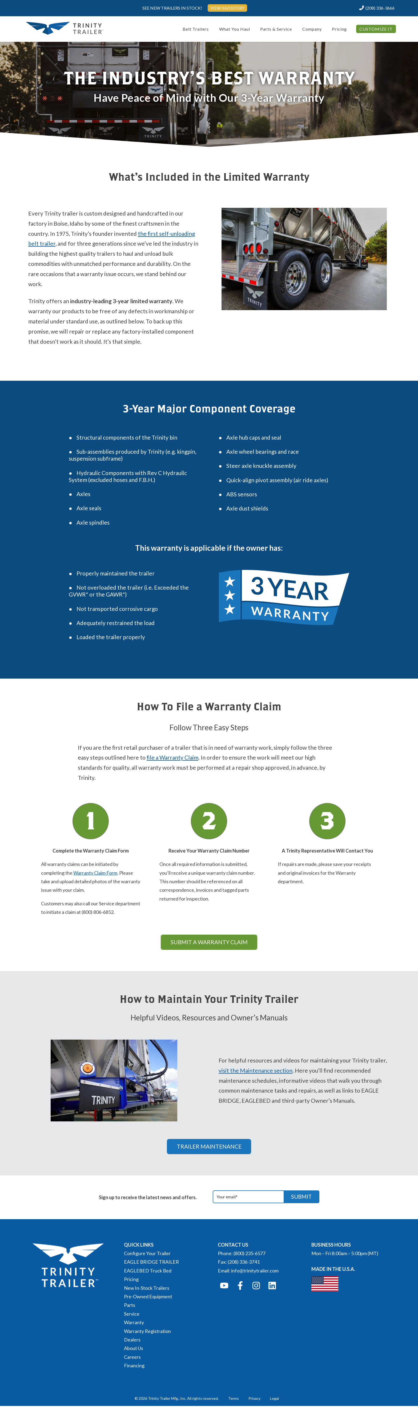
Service (131, 1314)
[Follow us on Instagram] (256, 1286)
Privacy (254, 1399)
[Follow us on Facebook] (240, 1286)
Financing (134, 1366)
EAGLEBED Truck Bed (147, 1271)
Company (312, 28)
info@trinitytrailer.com (255, 1271)
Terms (233, 1399)
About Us (133, 1349)
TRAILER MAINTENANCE (209, 1147)
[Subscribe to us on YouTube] (224, 1286)
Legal (274, 1399)
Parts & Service (276, 28)
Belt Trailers (196, 28)
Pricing (339, 28)
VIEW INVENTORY (227, 7)
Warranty (134, 1323)
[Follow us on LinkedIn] (272, 1286)
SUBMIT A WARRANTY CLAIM (209, 942)
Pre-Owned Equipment (148, 1297)
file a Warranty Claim (172, 757)
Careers (132, 1358)
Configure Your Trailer (147, 1254)
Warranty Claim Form (95, 873)
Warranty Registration (147, 1332)
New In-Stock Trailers (146, 1289)
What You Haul (234, 28)
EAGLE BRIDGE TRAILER (151, 1263)
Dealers (132, 1341)
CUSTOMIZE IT (376, 28)
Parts (129, 1306)
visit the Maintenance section (255, 1071)
